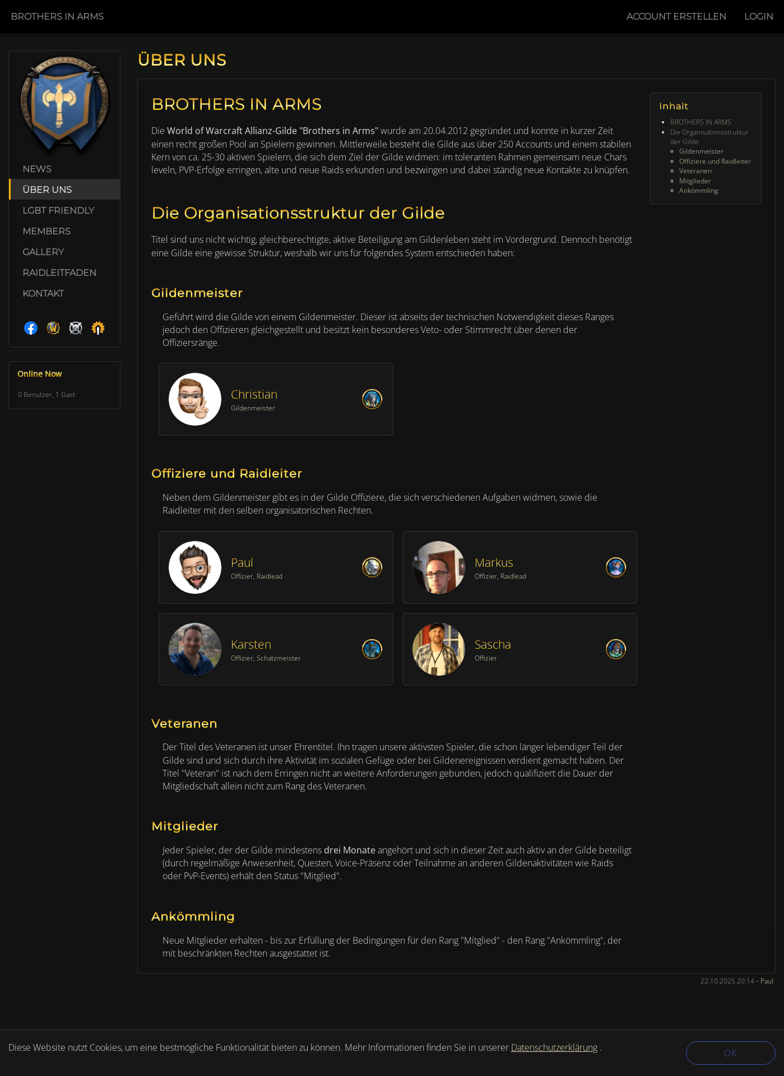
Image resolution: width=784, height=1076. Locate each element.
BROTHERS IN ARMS (700, 122)
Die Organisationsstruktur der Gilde (709, 136)
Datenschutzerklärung (554, 1047)
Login (758, 16)
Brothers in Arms (57, 16)
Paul (766, 981)
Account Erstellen (676, 16)
